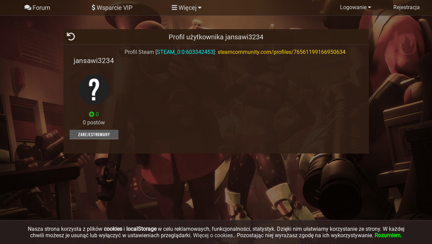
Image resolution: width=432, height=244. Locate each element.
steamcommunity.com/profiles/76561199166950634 (281, 52)
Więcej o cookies (213, 235)
